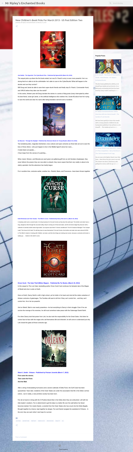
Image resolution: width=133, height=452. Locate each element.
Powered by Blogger (66, 445)
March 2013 (41, 420)
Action (18, 420)
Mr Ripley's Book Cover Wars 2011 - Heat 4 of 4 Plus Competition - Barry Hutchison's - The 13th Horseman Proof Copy (108, 150)
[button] (17, 26)
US (62, 420)
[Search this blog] (122, 3)
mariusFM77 (71, 449)
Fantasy (33, 420)
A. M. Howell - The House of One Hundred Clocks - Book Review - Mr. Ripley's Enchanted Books (108, 77)
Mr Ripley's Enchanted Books (25, 3)
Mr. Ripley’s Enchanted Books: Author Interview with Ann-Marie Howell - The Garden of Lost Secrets (107, 114)
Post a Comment (21, 437)
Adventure (26, 420)
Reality (58, 420)
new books (50, 420)
